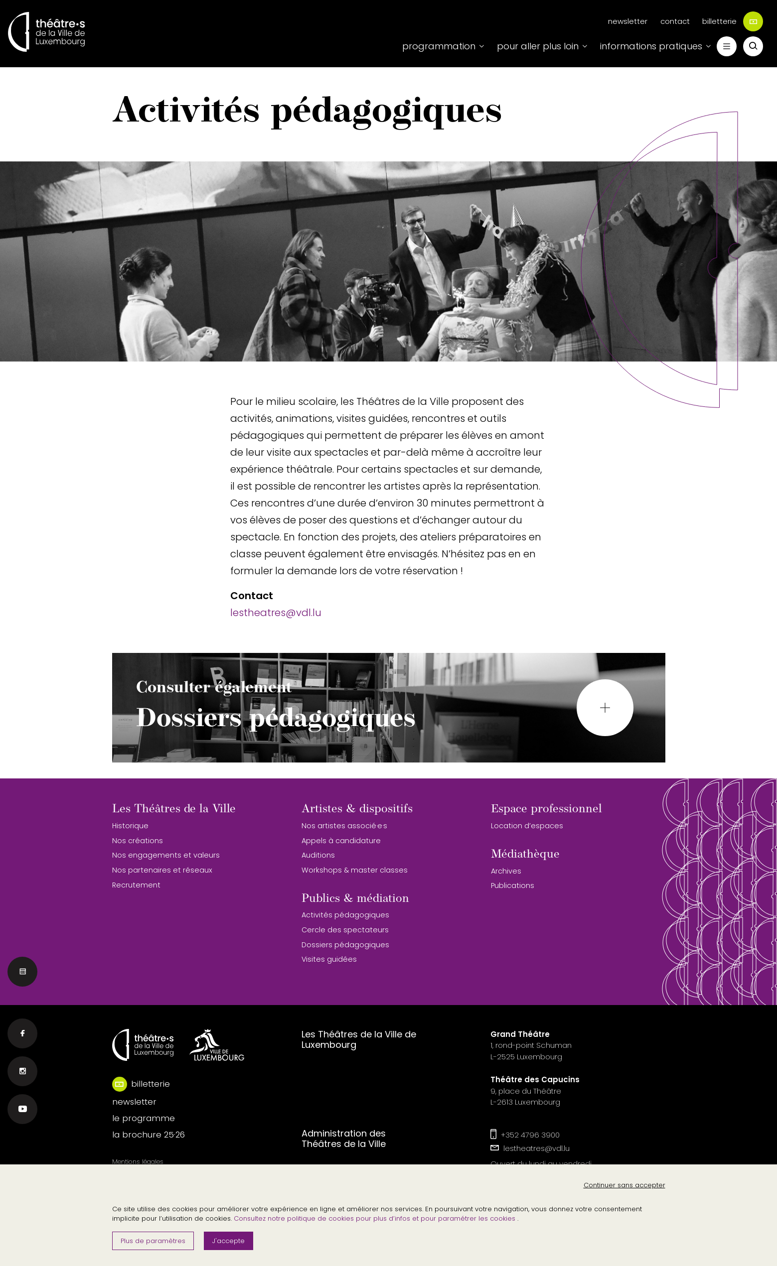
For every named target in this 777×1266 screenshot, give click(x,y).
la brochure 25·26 (148, 1134)
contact (675, 21)
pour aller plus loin (538, 46)
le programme (143, 1118)
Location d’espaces (527, 826)
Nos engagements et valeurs (166, 855)
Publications (512, 885)
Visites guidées (329, 959)
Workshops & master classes (355, 870)
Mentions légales (137, 1161)
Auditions (318, 855)
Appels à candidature (341, 841)
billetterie (732, 21)
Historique (130, 826)
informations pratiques (651, 46)
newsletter (627, 21)
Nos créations (137, 841)
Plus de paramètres (153, 1241)
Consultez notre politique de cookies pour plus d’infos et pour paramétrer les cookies (375, 1218)
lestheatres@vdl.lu (275, 613)
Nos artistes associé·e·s (344, 826)
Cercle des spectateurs (345, 930)
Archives (506, 871)
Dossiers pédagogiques (345, 945)
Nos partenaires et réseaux (162, 870)
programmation (438, 46)
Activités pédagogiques (345, 915)
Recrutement (136, 885)
